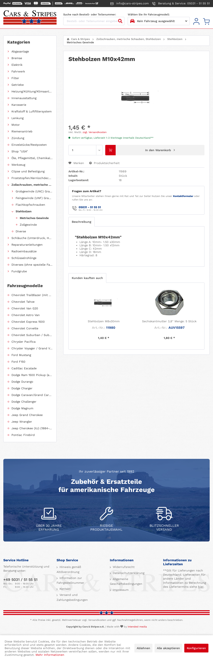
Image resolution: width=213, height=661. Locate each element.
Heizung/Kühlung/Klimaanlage (32, 91)
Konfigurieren (196, 648)
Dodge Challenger (23, 401)
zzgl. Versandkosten (94, 132)
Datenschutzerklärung (128, 573)
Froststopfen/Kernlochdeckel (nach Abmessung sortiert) (32, 178)
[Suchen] (120, 21)
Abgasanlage (20, 51)
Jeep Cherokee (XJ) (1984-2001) (32, 428)
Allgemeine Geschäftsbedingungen (126, 581)
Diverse (21, 231)
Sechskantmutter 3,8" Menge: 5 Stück (169, 321)
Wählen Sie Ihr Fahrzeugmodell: (149, 14)
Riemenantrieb (21, 131)
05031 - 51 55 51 (90, 207)
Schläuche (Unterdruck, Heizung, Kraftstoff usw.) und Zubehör (32, 238)
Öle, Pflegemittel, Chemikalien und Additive (32, 158)
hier (200, 586)
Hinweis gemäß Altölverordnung (69, 569)
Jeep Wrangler (21, 421)
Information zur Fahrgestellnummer (70, 580)
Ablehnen (143, 648)
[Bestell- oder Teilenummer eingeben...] (93, 21)
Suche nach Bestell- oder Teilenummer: (89, 14)
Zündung (17, 138)
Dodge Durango (22, 381)
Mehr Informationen (50, 654)
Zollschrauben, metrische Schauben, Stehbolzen (32, 184)
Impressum (120, 589)
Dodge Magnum (22, 408)
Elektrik (16, 64)
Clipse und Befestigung (28, 171)
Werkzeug (18, 164)
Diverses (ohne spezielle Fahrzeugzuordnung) (32, 264)
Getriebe (17, 84)
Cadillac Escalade (24, 368)
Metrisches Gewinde (34, 218)
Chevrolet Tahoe (23, 301)
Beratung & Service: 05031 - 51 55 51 (181, 3)
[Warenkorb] (206, 21)
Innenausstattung (23, 98)
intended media (137, 626)
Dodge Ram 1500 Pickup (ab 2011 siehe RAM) (32, 375)
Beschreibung (81, 221)
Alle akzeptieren (168, 648)
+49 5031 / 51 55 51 (20, 579)
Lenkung (17, 118)
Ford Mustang (21, 355)
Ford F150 (18, 361)
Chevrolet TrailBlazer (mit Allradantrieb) (32, 295)
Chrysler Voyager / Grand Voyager (32, 348)
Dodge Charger (21, 388)
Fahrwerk (18, 71)
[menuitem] (196, 21)
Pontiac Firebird (23, 435)
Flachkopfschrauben (30, 204)
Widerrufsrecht (123, 567)
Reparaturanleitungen (27, 244)
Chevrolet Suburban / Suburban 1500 (32, 335)
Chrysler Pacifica (23, 341)
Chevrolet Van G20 (24, 308)
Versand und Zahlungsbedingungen (72, 597)
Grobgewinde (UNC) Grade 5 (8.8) (34, 191)
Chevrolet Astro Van (25, 315)
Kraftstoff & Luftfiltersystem (31, 111)
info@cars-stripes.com (129, 3)
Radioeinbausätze (24, 251)
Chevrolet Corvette (24, 328)
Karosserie (18, 104)
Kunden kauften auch (87, 278)
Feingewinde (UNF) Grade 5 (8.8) (34, 198)
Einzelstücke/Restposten (29, 144)
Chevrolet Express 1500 (28, 321)
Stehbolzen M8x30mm (104, 321)
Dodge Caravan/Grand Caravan (32, 395)
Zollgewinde (28, 224)
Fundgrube (19, 271)
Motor (15, 124)
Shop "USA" (19, 151)
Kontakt (64, 588)
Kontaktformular (183, 196)
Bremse (16, 58)
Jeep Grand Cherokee (27, 415)
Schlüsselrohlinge (23, 258)
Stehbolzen (24, 211)
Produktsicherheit (104, 163)
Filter (15, 78)
